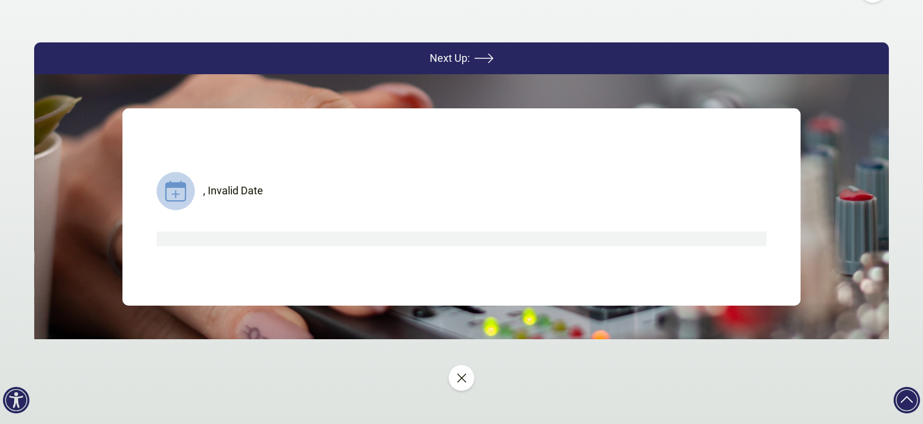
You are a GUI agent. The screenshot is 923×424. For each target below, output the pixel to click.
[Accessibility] (16, 400)
